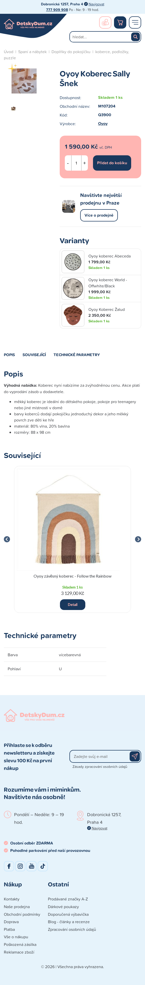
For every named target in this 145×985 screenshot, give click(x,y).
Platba (9, 929)
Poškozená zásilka (20, 944)
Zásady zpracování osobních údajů (99, 766)
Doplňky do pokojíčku (70, 51)
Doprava (11, 921)
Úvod (8, 51)
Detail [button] (72, 604)
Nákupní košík (120, 22)
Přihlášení (105, 22)
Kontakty (11, 899)
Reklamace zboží (19, 952)
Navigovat (96, 4)
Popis (9, 354)
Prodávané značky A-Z (68, 899)
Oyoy (103, 123)
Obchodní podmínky (22, 914)
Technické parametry (77, 354)
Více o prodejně (99, 215)
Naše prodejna (17, 906)
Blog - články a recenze (69, 921)
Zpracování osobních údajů (72, 929)
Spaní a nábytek (32, 51)
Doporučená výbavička (68, 914)
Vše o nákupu (16, 937)
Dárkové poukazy (63, 906)
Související (34, 354)
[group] (72, 539)
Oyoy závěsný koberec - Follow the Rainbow (73, 575)
